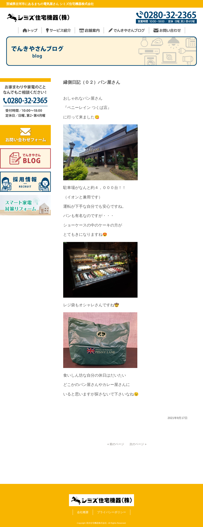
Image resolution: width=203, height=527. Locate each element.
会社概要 (83, 512)
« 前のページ (115, 444)
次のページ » (137, 444)
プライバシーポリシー (111, 512)
